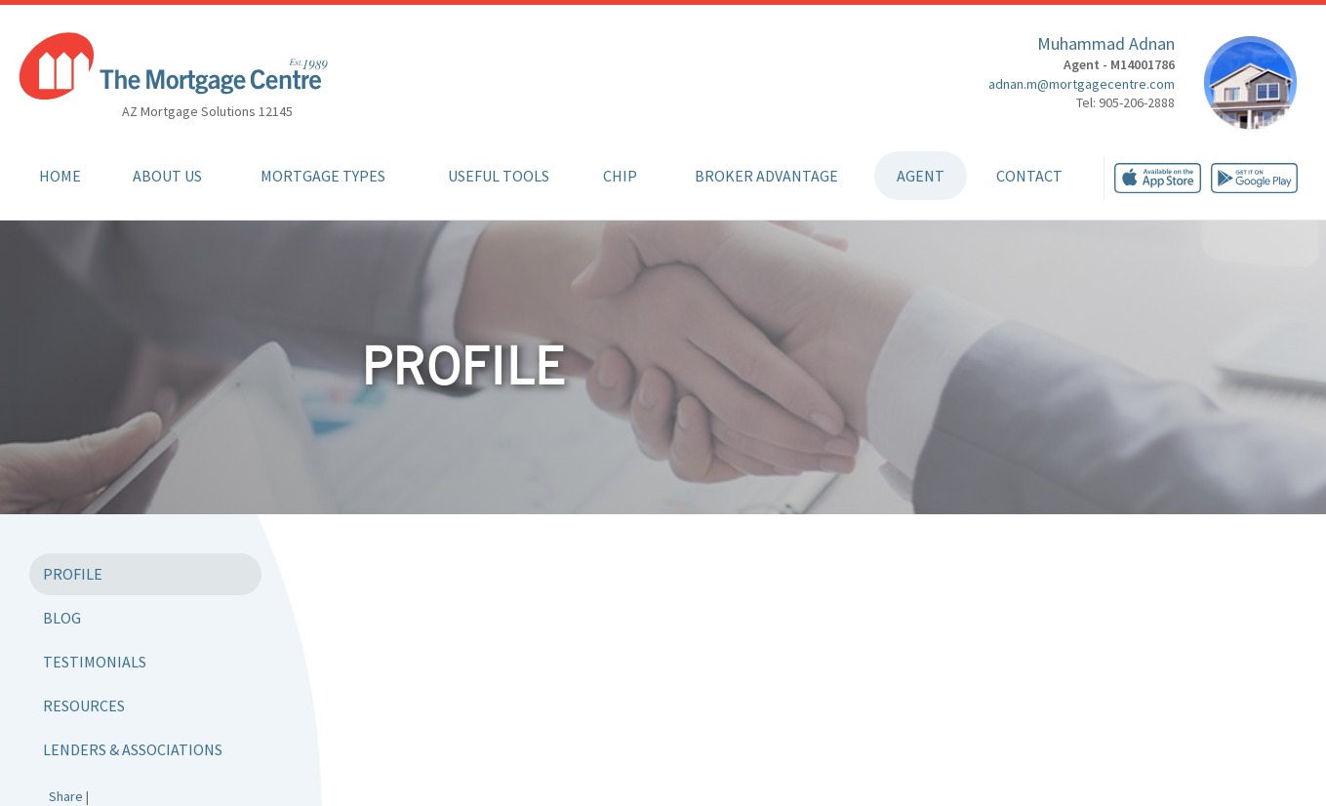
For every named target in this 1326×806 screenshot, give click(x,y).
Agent (920, 175)
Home (60, 175)
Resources (84, 705)
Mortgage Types (323, 175)
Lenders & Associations (132, 749)
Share (66, 796)
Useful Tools (498, 175)
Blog (62, 617)
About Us (167, 175)
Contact (1029, 175)
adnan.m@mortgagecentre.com (1081, 84)
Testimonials (94, 661)
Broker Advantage (766, 175)
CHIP (620, 175)
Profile (72, 574)
